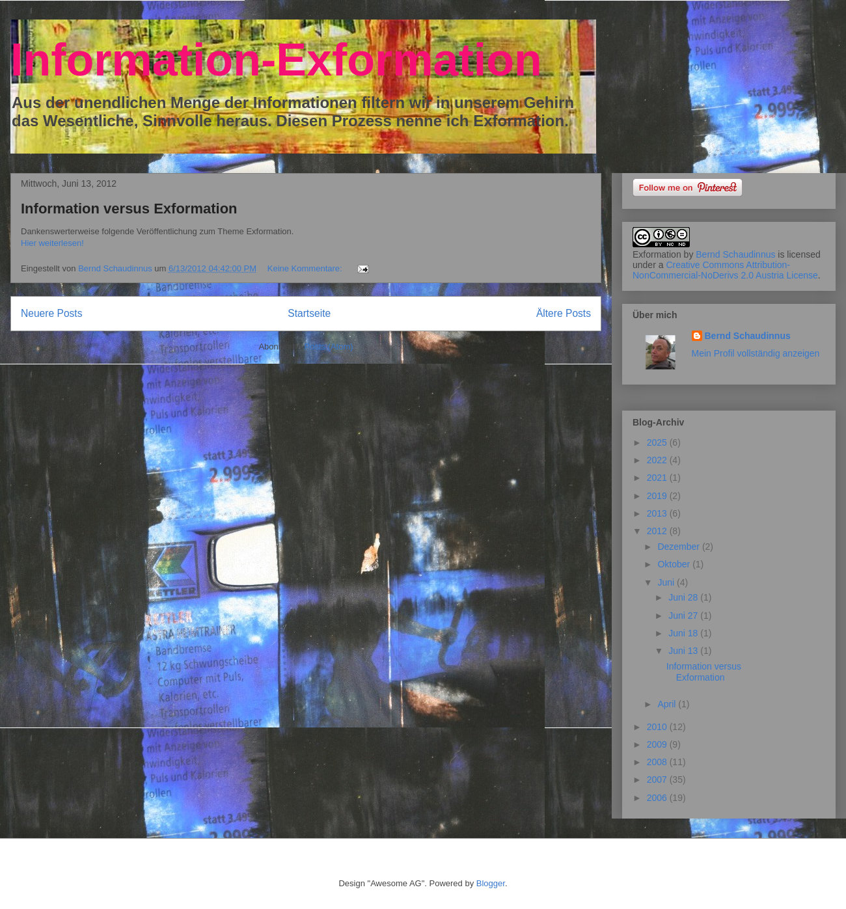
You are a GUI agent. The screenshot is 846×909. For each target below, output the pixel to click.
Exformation (657, 254)
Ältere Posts (563, 313)
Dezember (679, 546)
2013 (658, 513)
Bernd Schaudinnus (735, 254)
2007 (658, 779)
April (667, 704)
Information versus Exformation (129, 208)
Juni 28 (684, 597)
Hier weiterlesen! (52, 243)
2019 (658, 496)
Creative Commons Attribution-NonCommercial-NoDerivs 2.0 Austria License (725, 270)
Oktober (674, 564)
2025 (658, 442)
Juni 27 (684, 615)
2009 (658, 744)
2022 (658, 460)
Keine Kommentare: (306, 268)
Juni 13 (684, 650)
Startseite (309, 313)
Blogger (490, 883)
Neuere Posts (51, 313)
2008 (658, 762)
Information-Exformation (276, 59)
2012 (658, 531)
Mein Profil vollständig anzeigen (756, 353)
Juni (667, 582)
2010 (658, 727)
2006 (658, 798)
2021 (658, 477)
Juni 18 (684, 633)
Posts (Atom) (329, 346)
